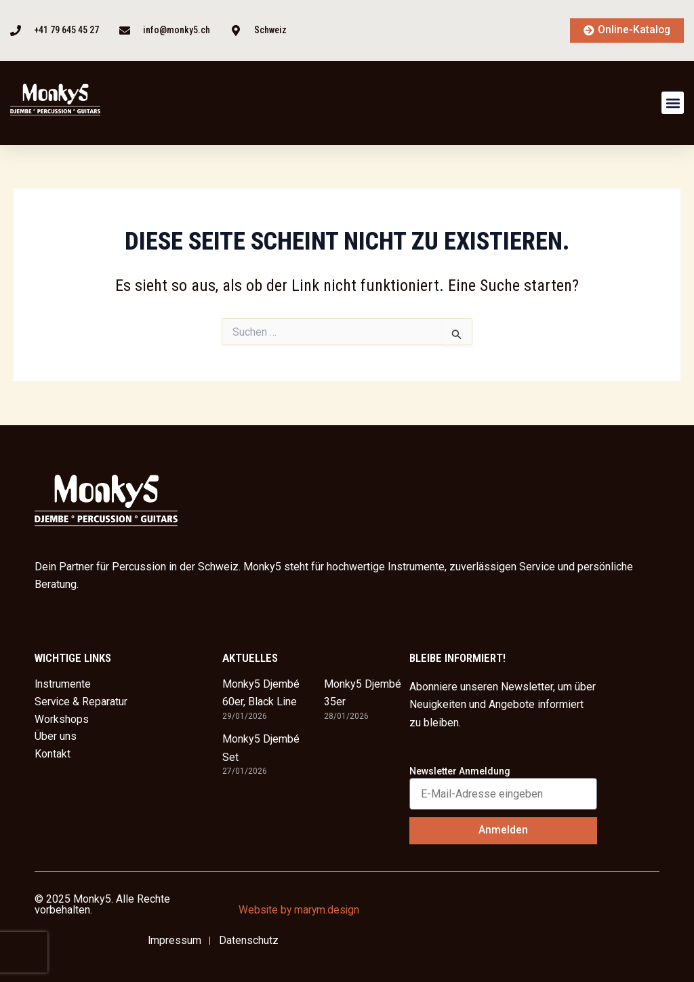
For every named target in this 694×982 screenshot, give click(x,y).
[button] (672, 103)
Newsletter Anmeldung (459, 771)
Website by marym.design (300, 909)
